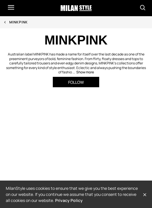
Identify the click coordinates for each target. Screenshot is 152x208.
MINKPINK (18, 22)
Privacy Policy (69, 200)
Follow (76, 82)
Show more (85, 72)
